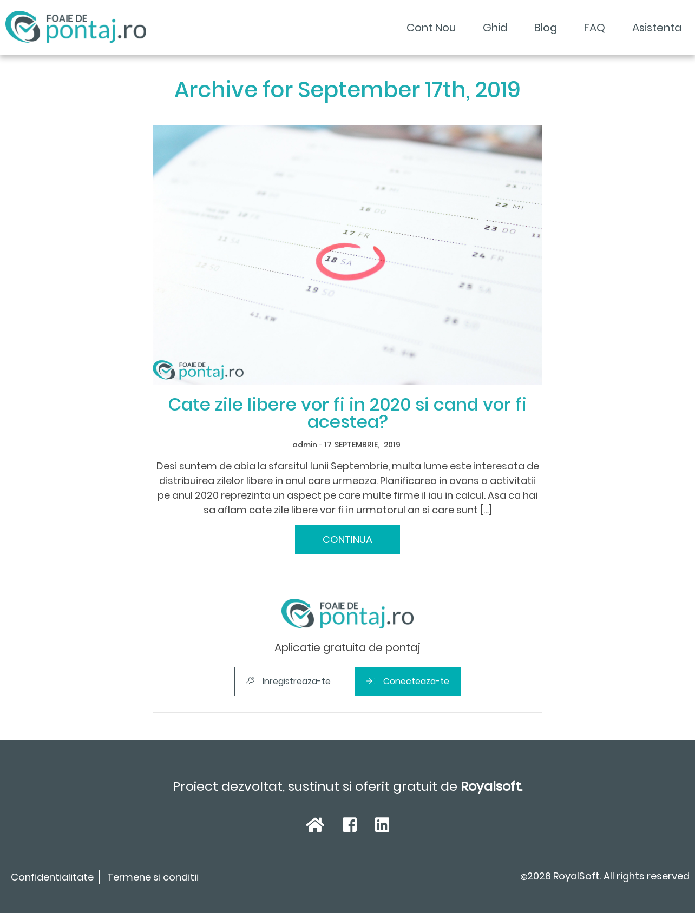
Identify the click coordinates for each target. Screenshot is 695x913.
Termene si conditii (153, 877)
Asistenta (656, 27)
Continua (347, 539)
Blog (545, 27)
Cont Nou (431, 27)
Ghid (495, 27)
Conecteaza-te (407, 681)
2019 (392, 444)
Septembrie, (357, 444)
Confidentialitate (52, 877)
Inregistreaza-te (288, 681)
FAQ (594, 27)
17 (328, 444)
